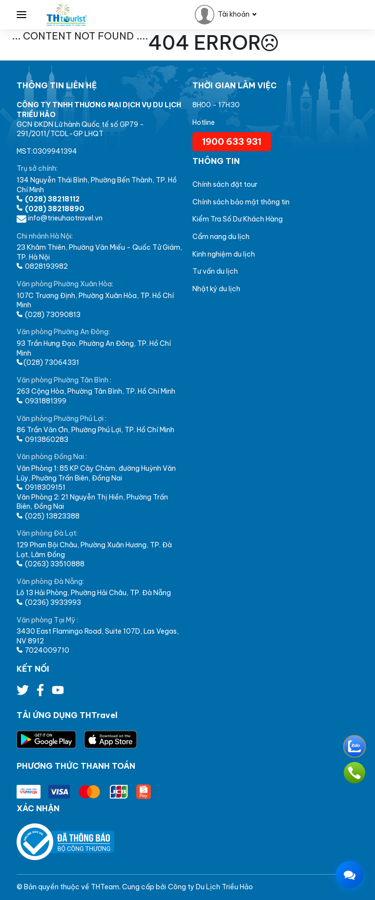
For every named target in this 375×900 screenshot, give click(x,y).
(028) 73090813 (49, 314)
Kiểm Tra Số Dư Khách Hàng (237, 219)
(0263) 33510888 (50, 564)
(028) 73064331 (48, 362)
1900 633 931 (231, 141)
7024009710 (43, 650)
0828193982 (42, 266)
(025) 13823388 (48, 516)
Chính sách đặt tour (224, 184)
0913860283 (42, 439)
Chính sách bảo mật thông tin (241, 202)
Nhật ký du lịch (216, 288)
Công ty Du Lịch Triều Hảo (210, 886)
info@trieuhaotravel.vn (60, 218)
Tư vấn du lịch (215, 271)
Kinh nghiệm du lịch (223, 254)
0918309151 (41, 487)
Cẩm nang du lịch (221, 236)
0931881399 (41, 401)
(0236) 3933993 (49, 602)
